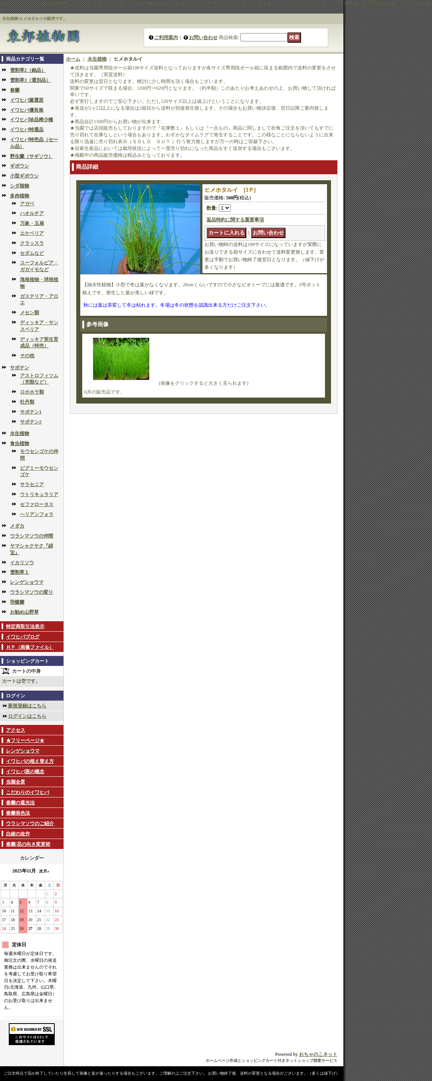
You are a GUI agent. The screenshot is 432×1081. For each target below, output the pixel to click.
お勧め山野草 (24, 612)
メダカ (17, 526)
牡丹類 (27, 402)
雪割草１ (19, 572)
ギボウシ (19, 166)
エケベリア (32, 233)
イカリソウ (22, 562)
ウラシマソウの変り (31, 592)
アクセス (15, 730)
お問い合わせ (203, 37)
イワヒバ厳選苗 (27, 100)
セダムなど (32, 253)
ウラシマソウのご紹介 (30, 823)
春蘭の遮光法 (20, 802)
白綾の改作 (18, 834)
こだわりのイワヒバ (27, 792)
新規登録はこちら (27, 706)
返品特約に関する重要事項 (235, 220)
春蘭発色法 (18, 813)
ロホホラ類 (32, 392)
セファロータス (37, 504)
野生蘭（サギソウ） (31, 156)
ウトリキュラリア (39, 494)
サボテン (19, 367)
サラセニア (32, 484)
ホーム (73, 59)
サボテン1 (31, 412)
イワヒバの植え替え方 (30, 761)
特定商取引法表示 (25, 626)
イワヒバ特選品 (27, 129)
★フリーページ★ (25, 740)
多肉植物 (19, 196)
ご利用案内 (166, 37)
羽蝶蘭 (17, 602)
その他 (27, 355)
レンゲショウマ (27, 582)
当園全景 (15, 782)
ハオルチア (32, 213)
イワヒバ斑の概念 (25, 771)
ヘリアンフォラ (37, 514)
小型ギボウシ (24, 176)
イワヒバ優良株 (27, 110)
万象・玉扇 (32, 223)
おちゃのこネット (318, 1054)
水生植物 (19, 433)
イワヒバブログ (23, 637)
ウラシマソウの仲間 (31, 536)
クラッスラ (32, 243)
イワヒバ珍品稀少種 (31, 119)
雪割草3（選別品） (30, 80)
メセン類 (29, 312)
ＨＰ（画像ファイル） (30, 647)
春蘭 (15, 90)
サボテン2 (31, 422)
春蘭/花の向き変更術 (28, 844)
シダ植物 (19, 186)
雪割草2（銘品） (28, 70)
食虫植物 (19, 443)
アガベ (27, 204)
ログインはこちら (27, 716)
